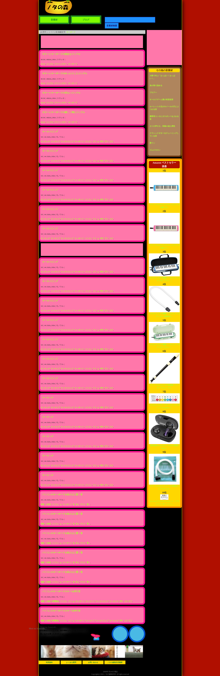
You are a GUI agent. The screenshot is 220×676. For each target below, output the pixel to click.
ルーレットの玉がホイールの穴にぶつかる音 (164, 107)
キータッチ (45, 141)
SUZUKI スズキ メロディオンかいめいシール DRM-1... (164, 405)
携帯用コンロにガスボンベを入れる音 (164, 117)
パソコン (88, 141)
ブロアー (153, 92)
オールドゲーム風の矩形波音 (161, 99)
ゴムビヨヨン (155, 150)
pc (98, 141)
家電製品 (55, 601)
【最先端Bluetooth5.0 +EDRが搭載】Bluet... (164, 445)
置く (88, 504)
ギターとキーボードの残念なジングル (61, 54)
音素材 (54, 20)
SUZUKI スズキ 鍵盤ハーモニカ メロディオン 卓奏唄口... (164, 314)
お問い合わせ (93, 662)
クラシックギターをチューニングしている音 (164, 134)
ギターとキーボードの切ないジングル (61, 93)
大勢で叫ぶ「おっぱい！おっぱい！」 (162, 77)
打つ (107, 141)
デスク (83, 504)
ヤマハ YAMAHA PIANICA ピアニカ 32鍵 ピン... (164, 245)
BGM (43, 64)
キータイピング (50, 131)
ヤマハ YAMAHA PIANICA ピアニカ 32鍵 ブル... (164, 204)
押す (102, 141)
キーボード (70, 32)
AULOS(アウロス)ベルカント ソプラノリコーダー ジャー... (164, 501)
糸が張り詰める (156, 85)
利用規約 (49, 662)
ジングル (50, 64)
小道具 (48, 504)
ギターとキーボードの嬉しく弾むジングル (63, 112)
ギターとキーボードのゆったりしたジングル (64, 73)
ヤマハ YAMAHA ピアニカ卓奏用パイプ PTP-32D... (164, 486)
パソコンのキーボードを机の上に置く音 (62, 494)
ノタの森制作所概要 (114, 662)
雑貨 (42, 504)
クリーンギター (60, 64)
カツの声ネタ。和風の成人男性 (162, 126)
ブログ (85, 20)
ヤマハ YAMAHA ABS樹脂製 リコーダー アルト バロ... (164, 385)
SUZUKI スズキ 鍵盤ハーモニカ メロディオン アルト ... (164, 278)
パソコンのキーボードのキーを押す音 (61, 591)
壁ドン (152, 143)
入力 (111, 141)
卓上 (77, 504)
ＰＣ (95, 141)
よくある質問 (71, 662)
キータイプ (55, 141)
